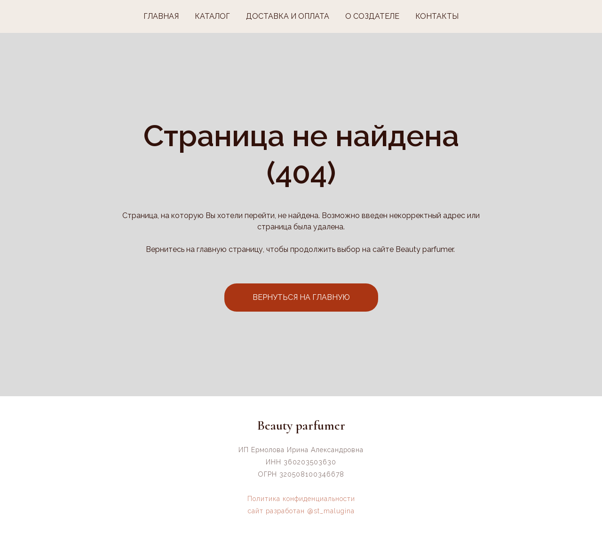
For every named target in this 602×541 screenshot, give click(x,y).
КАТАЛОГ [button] (212, 16)
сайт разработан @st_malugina (301, 511)
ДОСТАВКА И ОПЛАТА (287, 16)
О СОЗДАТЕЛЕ (372, 16)
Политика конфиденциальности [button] (301, 498)
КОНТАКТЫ (437, 16)
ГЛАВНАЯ (161, 16)
